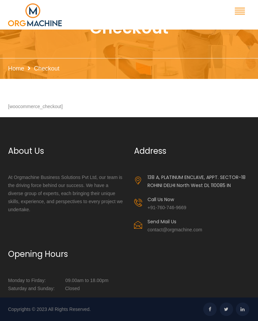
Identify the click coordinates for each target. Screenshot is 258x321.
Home (16, 68)
